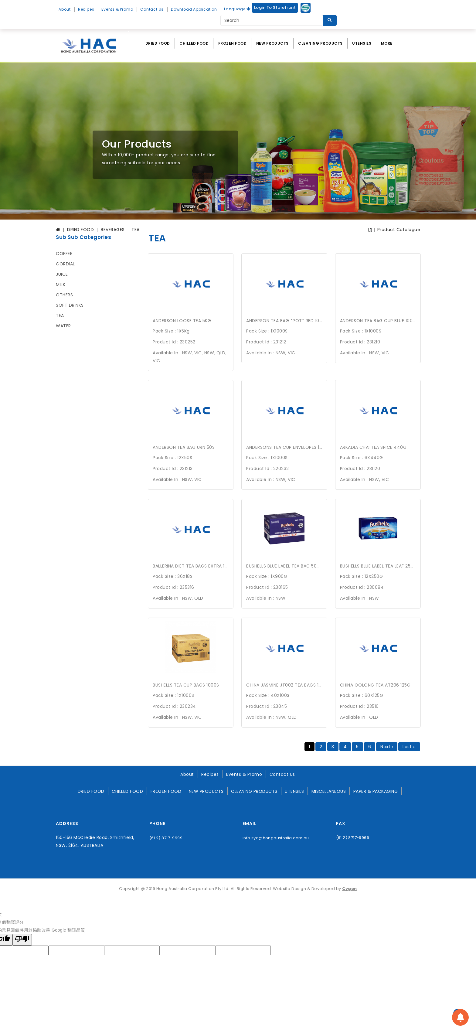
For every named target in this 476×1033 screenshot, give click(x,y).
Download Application (194, 9)
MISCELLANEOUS (328, 789)
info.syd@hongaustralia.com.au (276, 836)
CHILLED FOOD (194, 43)
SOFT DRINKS (70, 305)
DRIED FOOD (157, 43)
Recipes (86, 9)
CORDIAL (65, 264)
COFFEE (64, 254)
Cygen (349, 887)
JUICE (62, 274)
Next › (386, 745)
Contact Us (152, 9)
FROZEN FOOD (232, 43)
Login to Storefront (275, 7)
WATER (63, 326)
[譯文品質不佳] (22, 938)
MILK (60, 284)
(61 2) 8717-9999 (165, 836)
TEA (60, 315)
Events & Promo (117, 9)
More (387, 43)
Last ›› (409, 745)
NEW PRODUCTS (272, 43)
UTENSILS (361, 43)
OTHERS (64, 295)
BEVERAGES (113, 230)
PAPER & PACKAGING (375, 789)
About (65, 9)
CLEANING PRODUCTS (320, 43)
